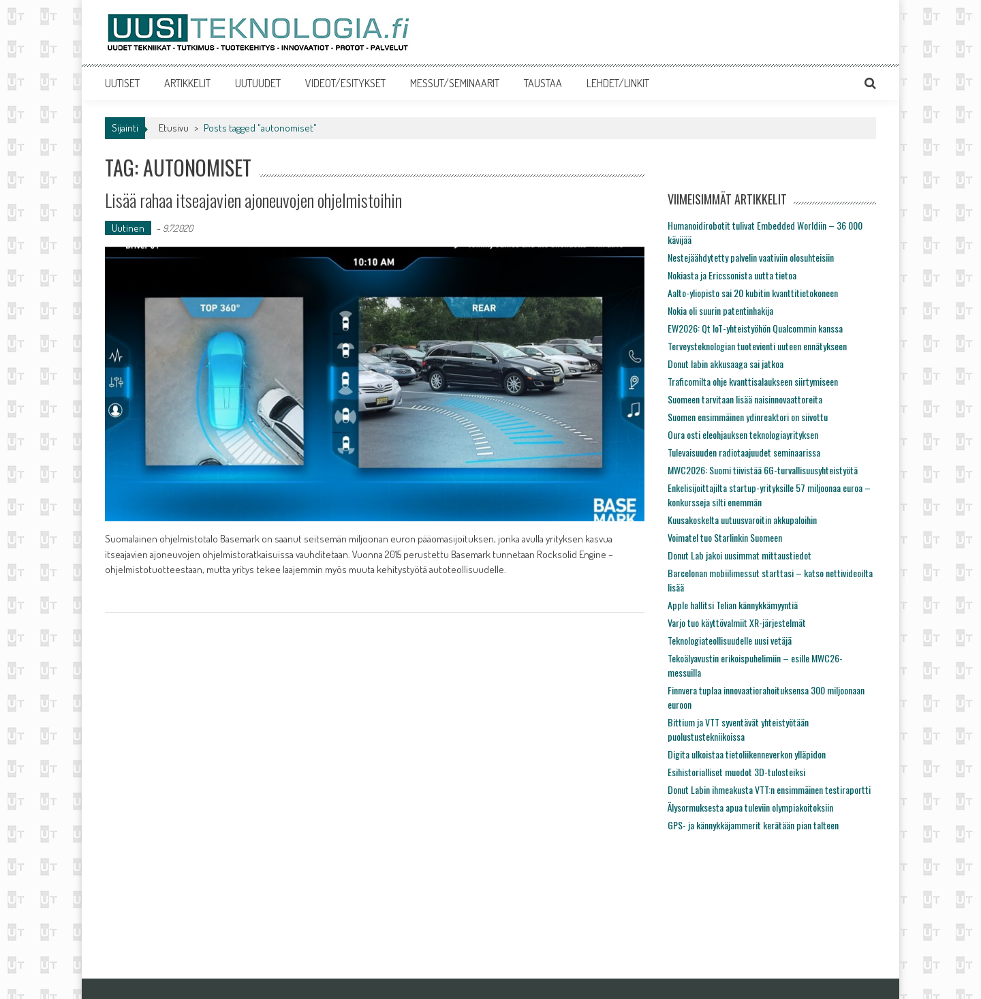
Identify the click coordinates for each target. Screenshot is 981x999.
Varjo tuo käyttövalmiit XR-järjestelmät (737, 622)
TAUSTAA (543, 83)
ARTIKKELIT (187, 83)
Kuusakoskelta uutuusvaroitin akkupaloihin (742, 519)
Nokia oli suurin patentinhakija (720, 310)
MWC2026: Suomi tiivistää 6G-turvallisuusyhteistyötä (763, 470)
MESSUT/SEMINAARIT (454, 83)
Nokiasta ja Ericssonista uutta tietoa (732, 275)
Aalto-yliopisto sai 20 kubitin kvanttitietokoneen (753, 293)
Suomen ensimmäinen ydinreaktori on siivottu (748, 417)
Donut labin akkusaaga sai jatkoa (725, 363)
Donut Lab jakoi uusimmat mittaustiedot (739, 555)
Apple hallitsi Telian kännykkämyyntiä (733, 605)
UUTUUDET (258, 83)
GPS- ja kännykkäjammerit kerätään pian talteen (753, 825)
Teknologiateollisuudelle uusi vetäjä (730, 640)
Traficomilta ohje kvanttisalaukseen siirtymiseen (753, 381)
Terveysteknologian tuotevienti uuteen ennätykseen (757, 346)
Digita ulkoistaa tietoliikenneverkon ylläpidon (747, 754)
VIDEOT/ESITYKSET (345, 83)
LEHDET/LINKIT (618, 83)
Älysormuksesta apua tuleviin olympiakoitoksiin (750, 807)
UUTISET (122, 83)
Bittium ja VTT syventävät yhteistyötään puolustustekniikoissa (738, 729)
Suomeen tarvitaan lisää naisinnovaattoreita (745, 399)
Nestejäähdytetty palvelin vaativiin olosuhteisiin (751, 257)
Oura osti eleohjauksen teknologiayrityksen (743, 434)
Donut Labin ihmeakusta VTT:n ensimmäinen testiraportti (769, 789)
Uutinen (128, 227)
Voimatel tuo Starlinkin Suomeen (725, 537)
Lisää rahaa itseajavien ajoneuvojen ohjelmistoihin (253, 200)
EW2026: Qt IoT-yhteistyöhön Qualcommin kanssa (755, 328)
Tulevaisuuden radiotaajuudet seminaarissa (744, 452)
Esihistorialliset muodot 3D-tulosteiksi (736, 772)
